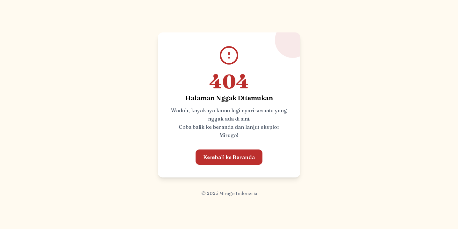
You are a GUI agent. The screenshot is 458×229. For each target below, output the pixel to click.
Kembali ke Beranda (229, 157)
